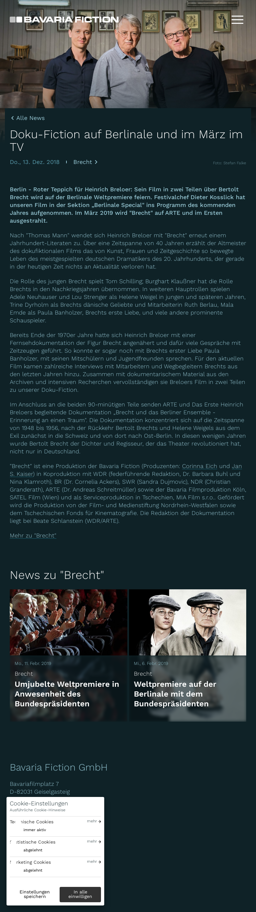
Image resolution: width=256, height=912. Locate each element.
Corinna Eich (199, 466)
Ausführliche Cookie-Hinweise (37, 810)
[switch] (28, 830)
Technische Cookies (31, 821)
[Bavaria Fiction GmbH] (64, 19)
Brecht (82, 161)
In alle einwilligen (80, 894)
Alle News (30, 118)
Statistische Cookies (32, 842)
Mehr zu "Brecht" (33, 535)
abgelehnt (32, 850)
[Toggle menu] (237, 19)
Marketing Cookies (30, 862)
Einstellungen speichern (35, 894)
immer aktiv (34, 830)
